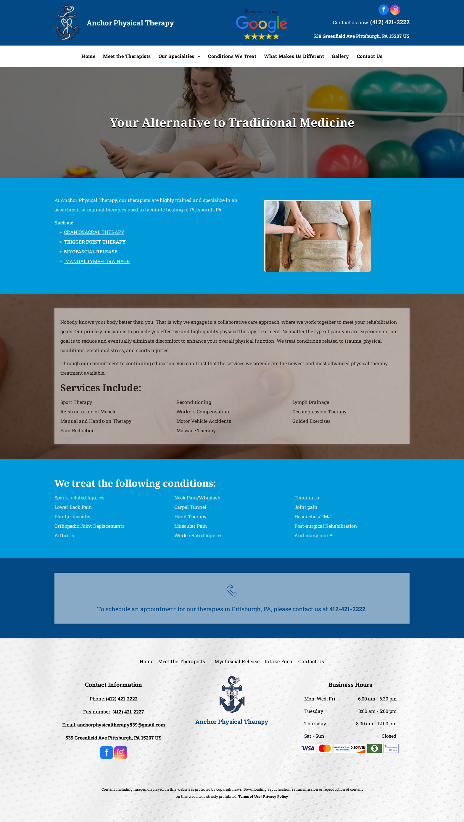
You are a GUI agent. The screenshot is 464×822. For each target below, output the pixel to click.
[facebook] (383, 10)
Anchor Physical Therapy (130, 22)
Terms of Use (249, 796)
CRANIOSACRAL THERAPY (94, 232)
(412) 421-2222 (390, 22)
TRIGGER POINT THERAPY (95, 242)
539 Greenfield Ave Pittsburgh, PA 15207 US (361, 36)
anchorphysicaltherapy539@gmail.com (121, 724)
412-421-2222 (347, 609)
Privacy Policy (275, 796)
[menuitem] (88, 56)
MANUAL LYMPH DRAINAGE (97, 261)
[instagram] (395, 10)
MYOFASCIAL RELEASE (90, 251)
